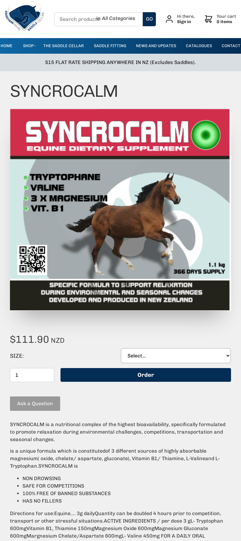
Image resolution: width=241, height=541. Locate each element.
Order (145, 360)
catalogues (199, 45)
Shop (28, 45)
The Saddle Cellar (63, 45)
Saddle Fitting (110, 45)
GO (149, 19)
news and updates (156, 45)
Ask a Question (28, 384)
